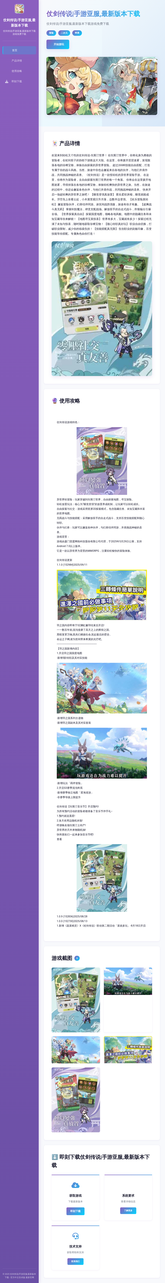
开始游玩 (59, 44)
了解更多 (128, 1210)
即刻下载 (75, 1211)
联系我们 (75, 1261)
